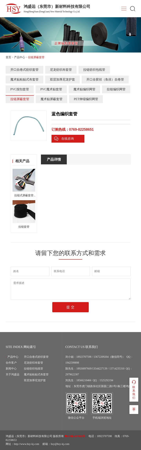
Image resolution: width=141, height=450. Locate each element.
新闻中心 (11, 368)
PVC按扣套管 (19, 89)
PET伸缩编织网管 (86, 99)
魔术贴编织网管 (84, 89)
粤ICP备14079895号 (75, 436)
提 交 (70, 307)
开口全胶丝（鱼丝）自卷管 (105, 79)
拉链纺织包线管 (94, 69)
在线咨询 (64, 138)
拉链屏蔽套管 (19, 99)
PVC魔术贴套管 (51, 89)
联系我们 (133, 389)
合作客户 (11, 362)
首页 (8, 57)
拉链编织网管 (116, 89)
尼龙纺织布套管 (61, 69)
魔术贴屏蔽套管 (51, 99)
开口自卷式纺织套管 (24, 69)
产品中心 (19, 57)
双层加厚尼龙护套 (62, 79)
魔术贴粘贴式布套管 (24, 79)
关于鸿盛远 (12, 374)
